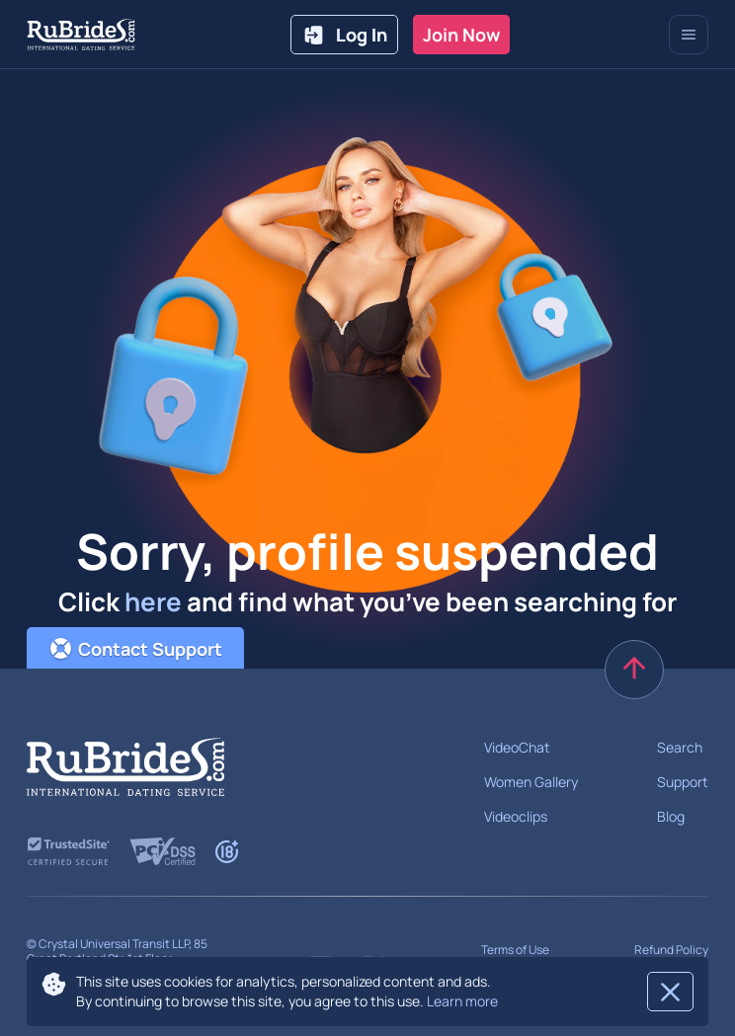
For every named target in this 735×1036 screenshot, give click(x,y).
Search (679, 747)
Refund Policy (671, 949)
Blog (671, 816)
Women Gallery (531, 781)
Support (682, 781)
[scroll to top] (634, 669)
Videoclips (515, 816)
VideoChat (517, 747)
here (153, 601)
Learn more (462, 1001)
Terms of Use (515, 949)
